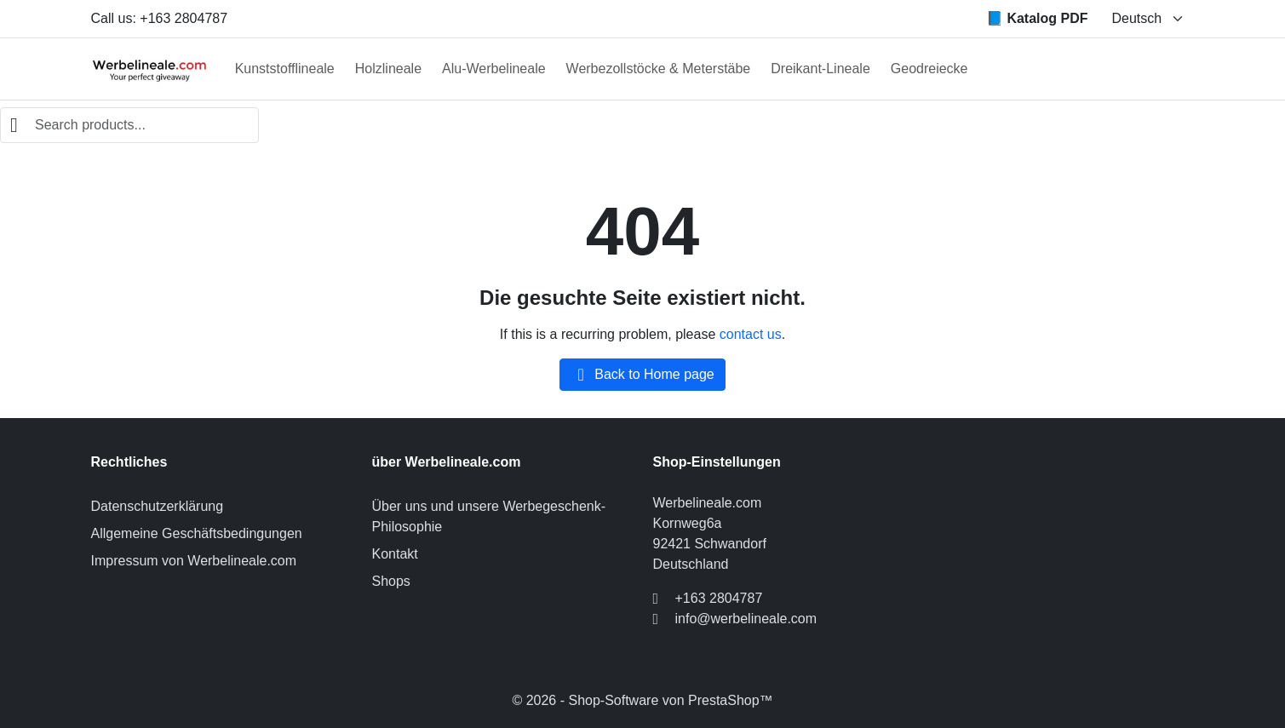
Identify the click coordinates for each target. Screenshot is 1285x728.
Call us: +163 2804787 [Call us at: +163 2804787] (159, 18)
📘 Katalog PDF (1037, 18)
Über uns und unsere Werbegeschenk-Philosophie (489, 516)
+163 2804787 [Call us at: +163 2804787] (719, 598)
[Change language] (1148, 18)
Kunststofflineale (285, 68)
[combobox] (129, 125)
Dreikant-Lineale (820, 68)
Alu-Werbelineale (494, 68)
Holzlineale (388, 68)
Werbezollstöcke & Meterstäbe (658, 68)
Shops (391, 581)
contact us (751, 334)
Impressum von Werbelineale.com (194, 560)
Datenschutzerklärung (157, 506)
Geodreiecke (929, 68)
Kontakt (395, 554)
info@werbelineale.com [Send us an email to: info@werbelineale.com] (746, 618)
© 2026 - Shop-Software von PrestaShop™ (642, 700)
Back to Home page (642, 374)
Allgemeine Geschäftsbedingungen (196, 533)
